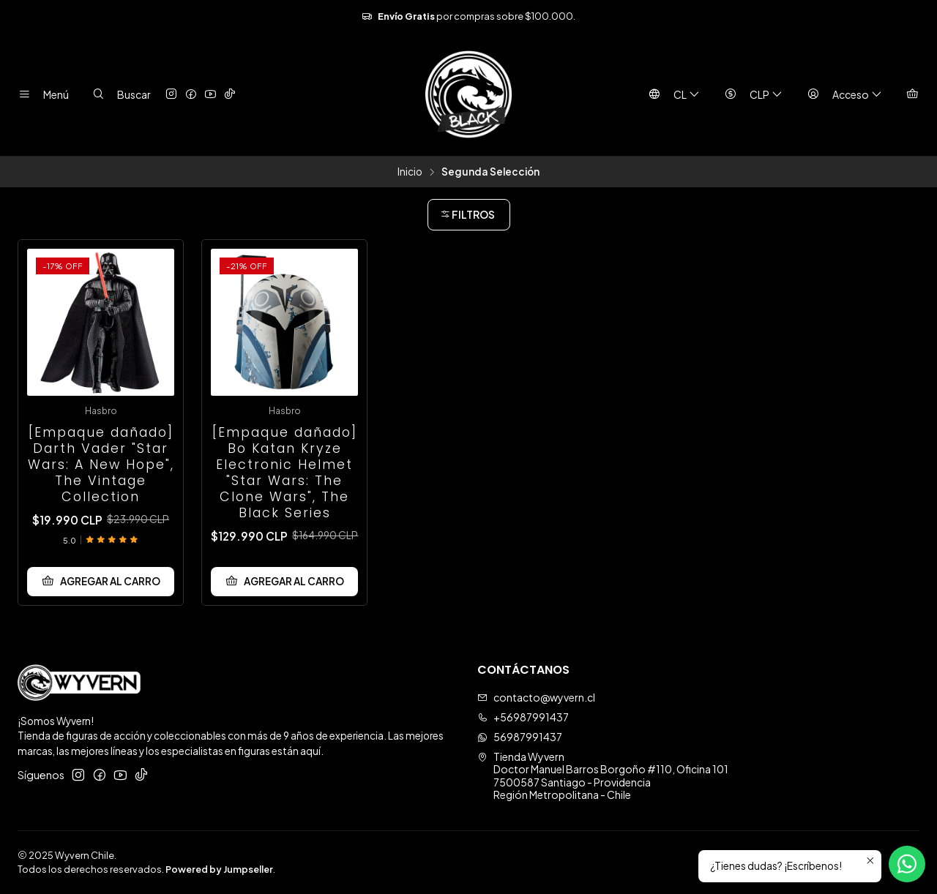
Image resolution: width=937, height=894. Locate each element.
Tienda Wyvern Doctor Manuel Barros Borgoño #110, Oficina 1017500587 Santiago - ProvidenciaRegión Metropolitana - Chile (602, 776)
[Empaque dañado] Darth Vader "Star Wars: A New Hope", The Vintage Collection (101, 465)
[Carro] (912, 94)
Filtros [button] (467, 214)
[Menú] (40, 94)
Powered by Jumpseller (219, 869)
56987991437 (519, 736)
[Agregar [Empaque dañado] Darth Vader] (100, 581)
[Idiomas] (670, 94)
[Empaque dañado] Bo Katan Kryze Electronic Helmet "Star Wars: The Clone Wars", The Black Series (284, 473)
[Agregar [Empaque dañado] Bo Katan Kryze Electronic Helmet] (284, 581)
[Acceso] (841, 94)
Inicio (409, 172)
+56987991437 (523, 717)
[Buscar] (118, 94)
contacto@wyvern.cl (536, 697)
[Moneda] (750, 94)
